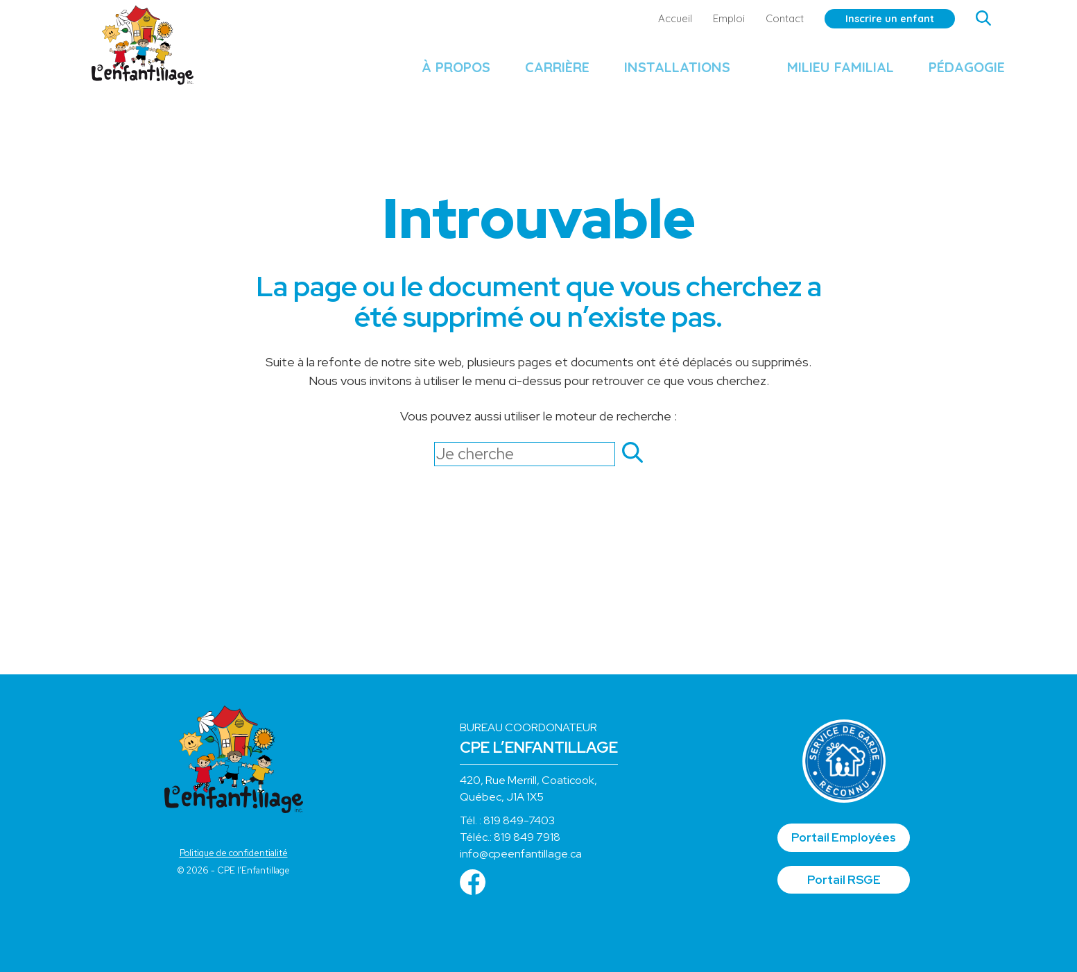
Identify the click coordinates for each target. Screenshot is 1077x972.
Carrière (542, 74)
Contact (770, 18)
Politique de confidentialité (234, 853)
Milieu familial (826, 74)
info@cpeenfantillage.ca (521, 853)
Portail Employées (843, 837)
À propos (441, 74)
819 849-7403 (519, 820)
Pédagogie (952, 74)
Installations (663, 74)
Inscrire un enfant (875, 18)
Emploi (714, 18)
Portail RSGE (844, 879)
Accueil (661, 18)
